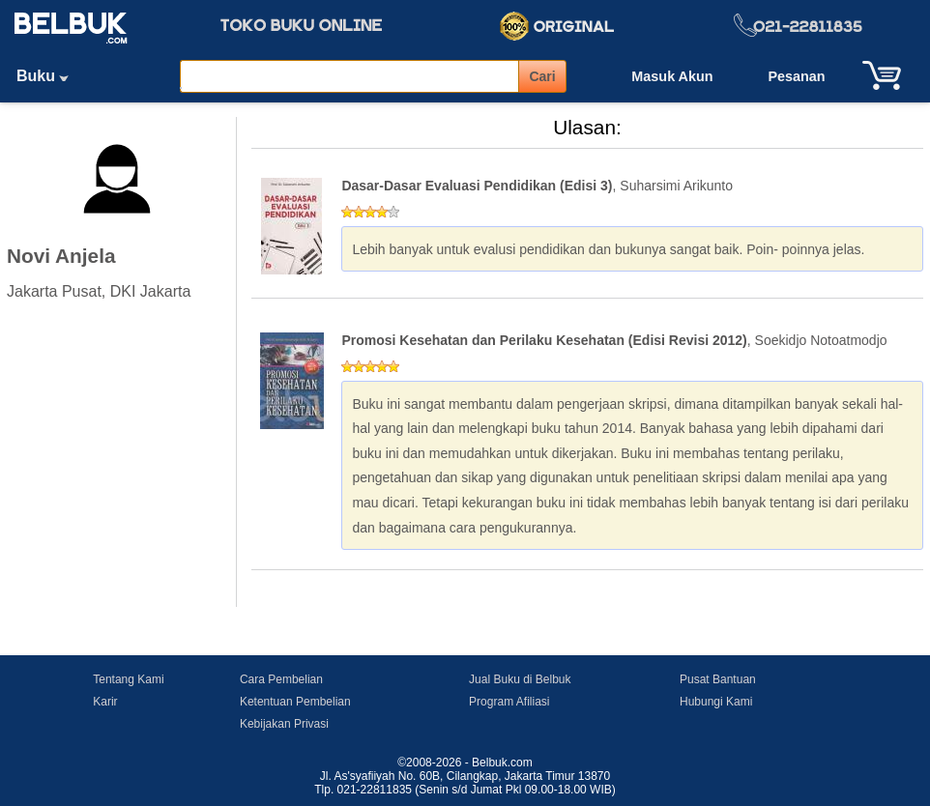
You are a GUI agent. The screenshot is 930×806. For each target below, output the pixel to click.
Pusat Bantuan (718, 679)
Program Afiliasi (509, 701)
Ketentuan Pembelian (295, 701)
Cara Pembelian (281, 679)
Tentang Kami (128, 679)
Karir (105, 701)
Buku (49, 76)
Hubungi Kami (716, 701)
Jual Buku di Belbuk (519, 679)
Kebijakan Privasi (284, 724)
